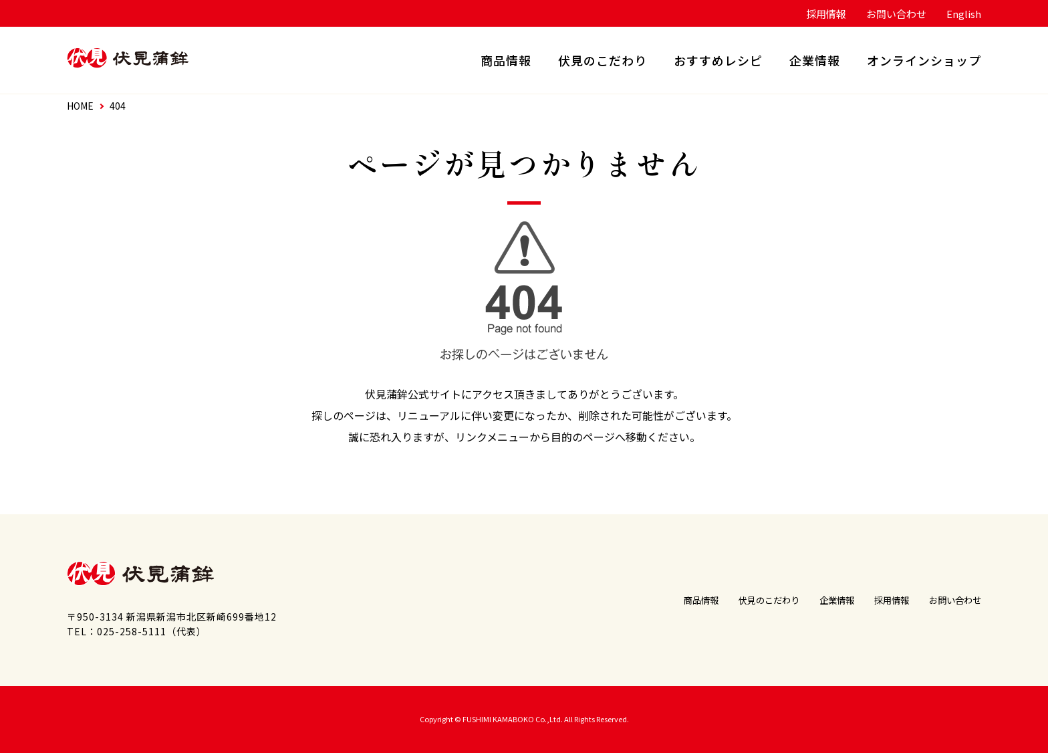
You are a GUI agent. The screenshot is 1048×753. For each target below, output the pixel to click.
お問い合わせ (896, 14)
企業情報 (814, 60)
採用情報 (826, 14)
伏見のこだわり (602, 60)
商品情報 (506, 60)
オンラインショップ (924, 60)
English (963, 14)
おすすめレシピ (718, 60)
